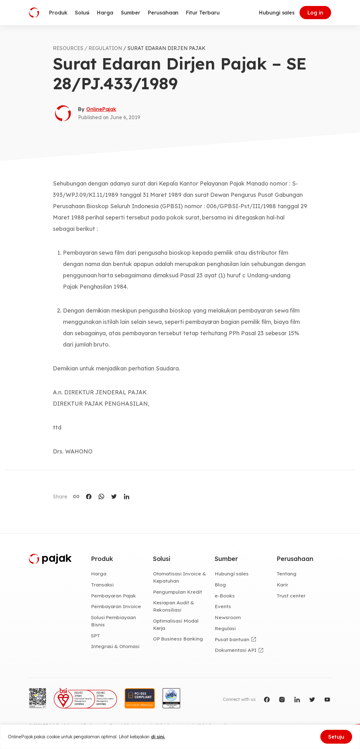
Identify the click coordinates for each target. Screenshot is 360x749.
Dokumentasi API (235, 650)
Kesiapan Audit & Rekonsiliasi (173, 606)
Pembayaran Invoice (116, 606)
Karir (282, 584)
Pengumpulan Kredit (177, 592)
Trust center (291, 595)
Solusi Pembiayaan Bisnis (113, 621)
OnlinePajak (101, 109)
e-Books (225, 595)
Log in (315, 12)
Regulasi (225, 628)
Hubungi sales (277, 12)
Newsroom (228, 617)
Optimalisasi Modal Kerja (176, 624)
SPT (95, 635)
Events (223, 606)
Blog (220, 584)
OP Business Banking (178, 638)
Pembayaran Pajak (113, 595)
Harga (98, 573)
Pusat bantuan (232, 639)
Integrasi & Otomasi (115, 646)
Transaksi (102, 584)
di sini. (158, 737)
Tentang (286, 573)
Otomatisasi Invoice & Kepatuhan (179, 577)
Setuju (336, 737)
